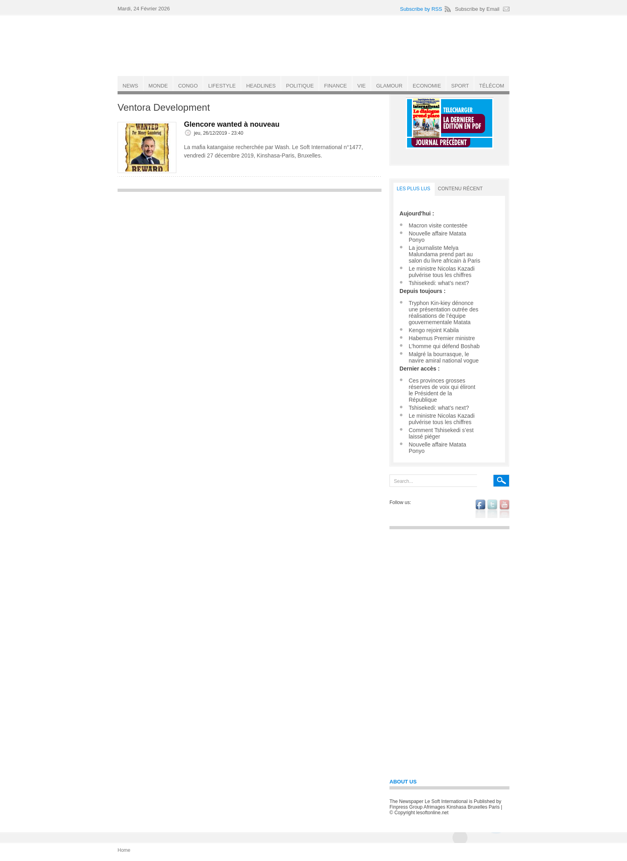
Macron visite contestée (438, 225)
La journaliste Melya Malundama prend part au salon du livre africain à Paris (444, 254)
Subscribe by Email (477, 9)
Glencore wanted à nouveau (232, 124)
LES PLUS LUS (413, 188)
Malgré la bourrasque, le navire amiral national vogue (444, 357)
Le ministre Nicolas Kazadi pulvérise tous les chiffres (442, 271)
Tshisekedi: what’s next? (439, 283)
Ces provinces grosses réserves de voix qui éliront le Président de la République (442, 390)
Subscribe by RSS (421, 9)
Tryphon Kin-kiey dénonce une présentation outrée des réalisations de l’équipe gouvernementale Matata (443, 312)
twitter (492, 509)
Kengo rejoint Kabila (434, 330)
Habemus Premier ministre (442, 338)
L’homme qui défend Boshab (444, 346)
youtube (504, 509)
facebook (480, 509)
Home (124, 850)
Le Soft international (314, 45)
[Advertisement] (249, 252)
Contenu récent (460, 188)
